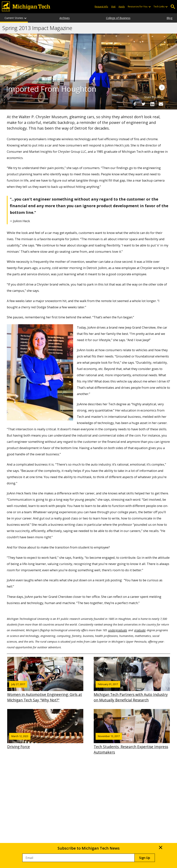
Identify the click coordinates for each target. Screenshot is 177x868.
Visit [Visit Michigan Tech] (113, 6)
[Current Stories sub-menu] (25, 18)
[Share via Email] (161, 104)
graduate (140, 630)
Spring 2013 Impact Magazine (37, 28)
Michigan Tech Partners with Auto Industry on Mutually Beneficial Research (132, 680)
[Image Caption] (162, 87)
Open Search (172, 6)
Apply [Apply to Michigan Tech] (122, 6)
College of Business (118, 18)
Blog (169, 18)
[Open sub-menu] (149, 6)
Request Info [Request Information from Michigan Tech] (101, 6)
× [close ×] (160, 847)
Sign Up (144, 858)
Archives (64, 18)
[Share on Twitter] (143, 104)
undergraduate (117, 630)
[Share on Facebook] (135, 104)
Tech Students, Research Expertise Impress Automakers (132, 732)
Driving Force (45, 729)
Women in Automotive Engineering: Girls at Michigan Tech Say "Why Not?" (45, 680)
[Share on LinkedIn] (152, 104)
